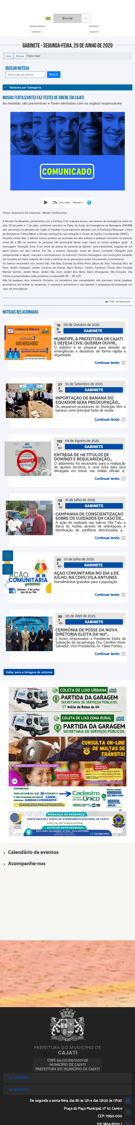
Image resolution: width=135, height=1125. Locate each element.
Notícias (20, 56)
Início (8, 56)
